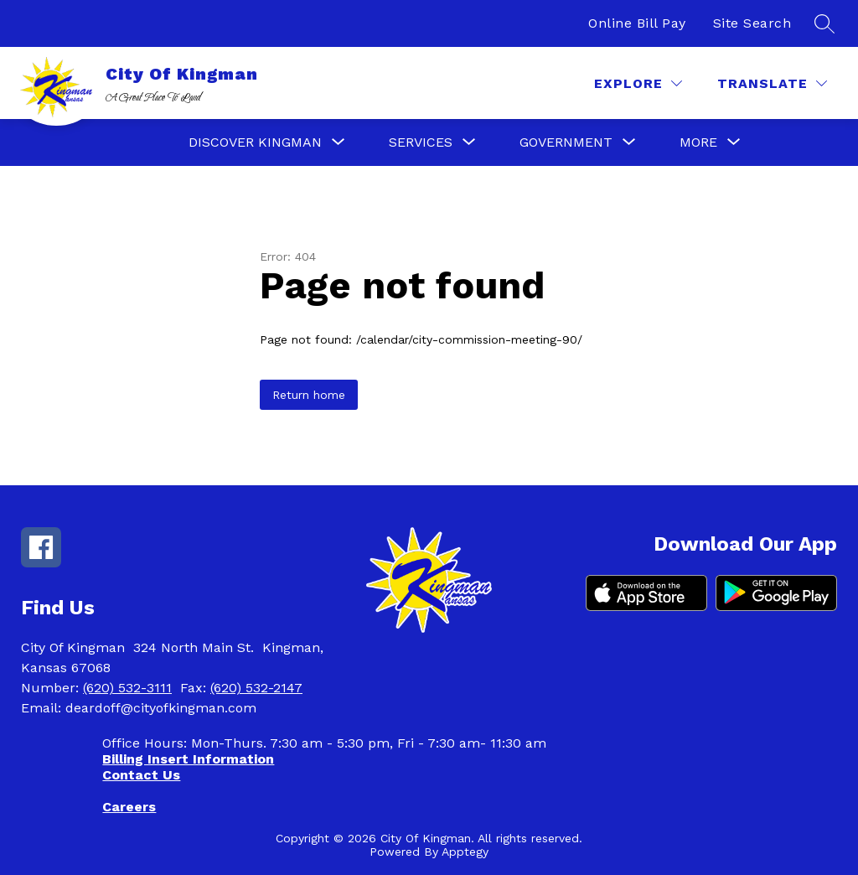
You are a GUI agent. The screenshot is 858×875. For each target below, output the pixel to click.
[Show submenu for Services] (420, 142)
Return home (308, 394)
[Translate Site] (772, 83)
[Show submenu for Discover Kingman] (255, 142)
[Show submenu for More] (698, 142)
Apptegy (465, 851)
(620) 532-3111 (127, 688)
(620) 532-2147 (256, 688)
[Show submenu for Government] (565, 142)
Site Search (752, 23)
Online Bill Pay (637, 23)
